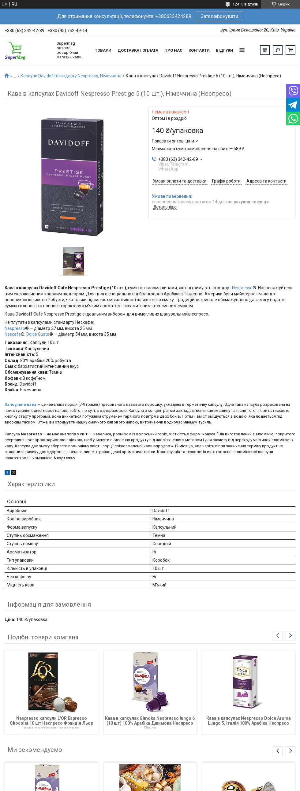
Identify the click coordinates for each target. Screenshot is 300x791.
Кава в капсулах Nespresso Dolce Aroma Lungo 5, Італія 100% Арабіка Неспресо (248, 721)
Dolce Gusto (37, 334)
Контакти (199, 50)
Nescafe (13, 334)
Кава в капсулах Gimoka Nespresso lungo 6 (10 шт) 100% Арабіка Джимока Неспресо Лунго (150, 723)
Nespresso (242, 287)
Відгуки (224, 50)
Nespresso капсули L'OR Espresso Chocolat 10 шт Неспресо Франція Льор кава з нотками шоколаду (51, 723)
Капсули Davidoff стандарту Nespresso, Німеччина (71, 75)
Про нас (173, 50)
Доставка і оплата (138, 50)
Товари (103, 50)
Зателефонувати (219, 16)
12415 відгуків (245, 4)
